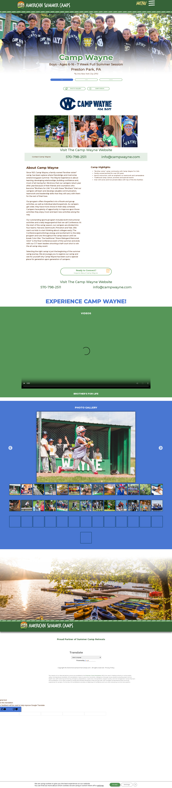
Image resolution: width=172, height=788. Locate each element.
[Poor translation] (15, 709)
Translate (90, 660)
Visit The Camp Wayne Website (86, 150)
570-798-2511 (76, 157)
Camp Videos (102, 90)
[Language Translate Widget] (86, 657)
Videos (86, 313)
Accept (114, 785)
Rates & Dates (116, 82)
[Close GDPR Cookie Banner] (137, 785)
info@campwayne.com (120, 157)
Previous (9, 447)
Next (159, 447)
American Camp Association (93, 675)
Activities (86, 82)
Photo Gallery (73, 90)
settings (98, 786)
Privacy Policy (109, 668)
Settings (127, 785)
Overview (56, 82)
